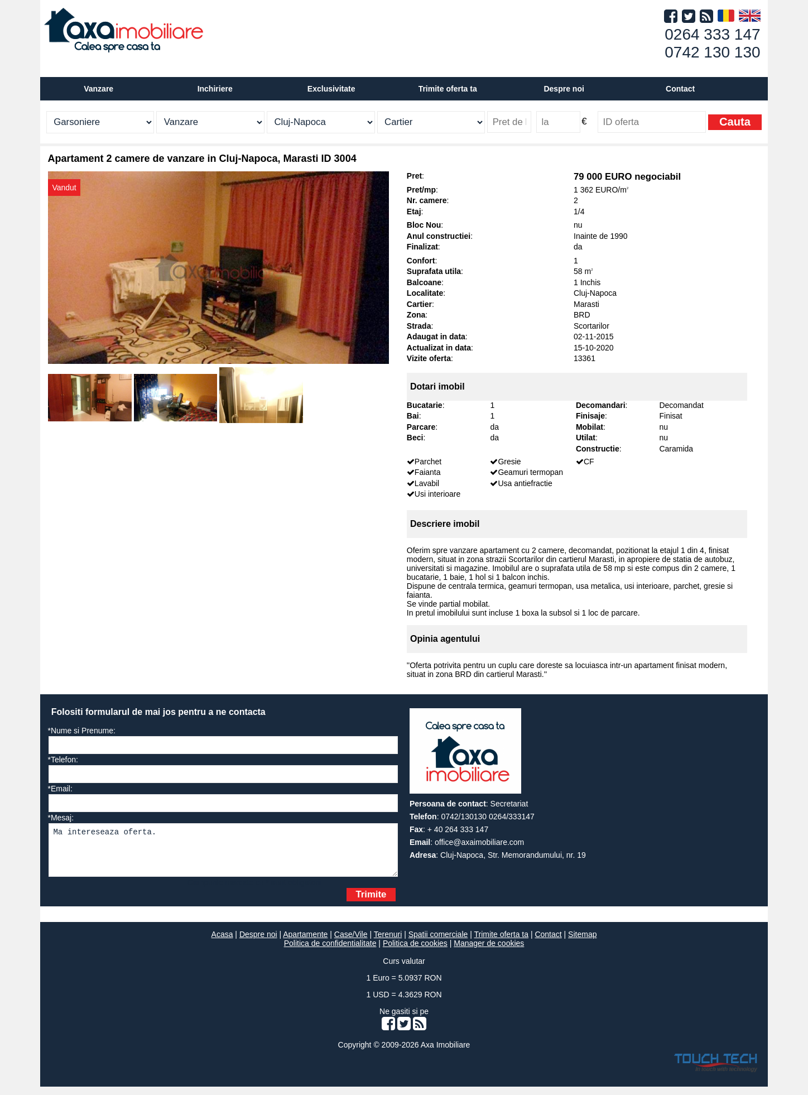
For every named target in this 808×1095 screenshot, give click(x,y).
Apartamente (305, 942)
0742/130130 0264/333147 (487, 816)
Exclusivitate (331, 88)
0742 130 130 (712, 52)
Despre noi (258, 942)
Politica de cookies (415, 951)
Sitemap (582, 942)
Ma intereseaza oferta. (223, 854)
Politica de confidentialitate (330, 951)
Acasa (222, 942)
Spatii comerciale (438, 942)
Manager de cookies (489, 951)
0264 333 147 (712, 34)
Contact (680, 88)
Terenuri (388, 942)
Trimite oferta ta (448, 88)
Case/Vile (351, 942)
